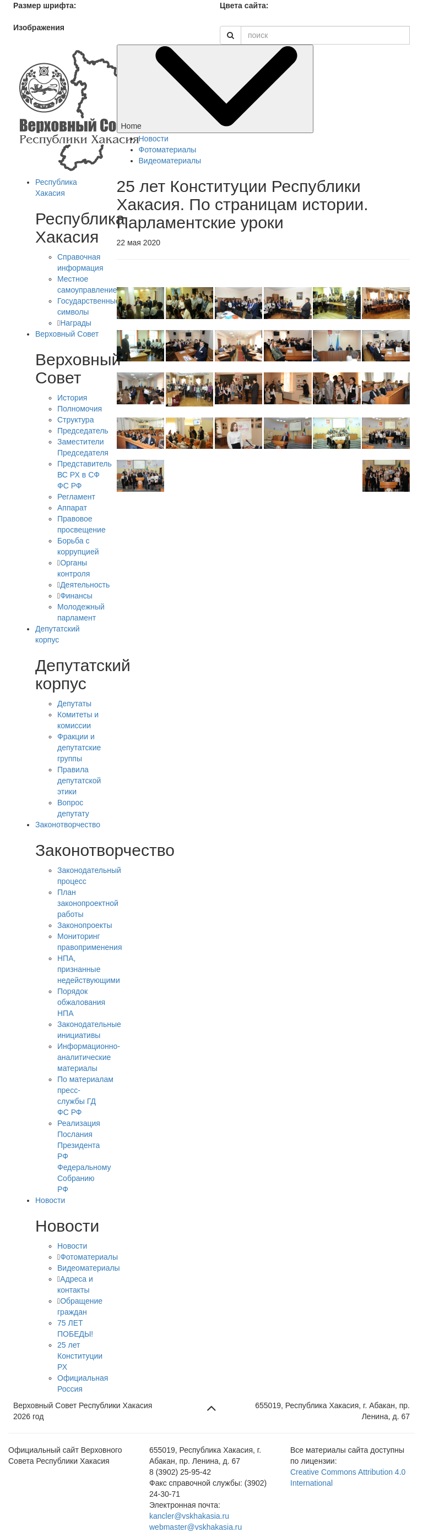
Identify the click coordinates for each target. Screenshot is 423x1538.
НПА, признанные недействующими (88, 969)
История (72, 397)
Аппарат (72, 507)
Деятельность (85, 584)
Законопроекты (84, 925)
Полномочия (79, 408)
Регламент (76, 496)
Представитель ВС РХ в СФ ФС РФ (84, 474)
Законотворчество (67, 824)
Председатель (83, 430)
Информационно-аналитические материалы (88, 1057)
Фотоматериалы (89, 1257)
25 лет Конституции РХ (79, 1356)
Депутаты (74, 703)
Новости (50, 1200)
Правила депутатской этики (79, 780)
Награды (75, 322)
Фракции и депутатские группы (79, 747)
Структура (75, 419)
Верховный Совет (67, 333)
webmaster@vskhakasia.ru (195, 1527)
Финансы (76, 595)
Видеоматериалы (88, 1268)
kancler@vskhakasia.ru (189, 1516)
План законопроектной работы (87, 903)
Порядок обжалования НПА (81, 1002)
